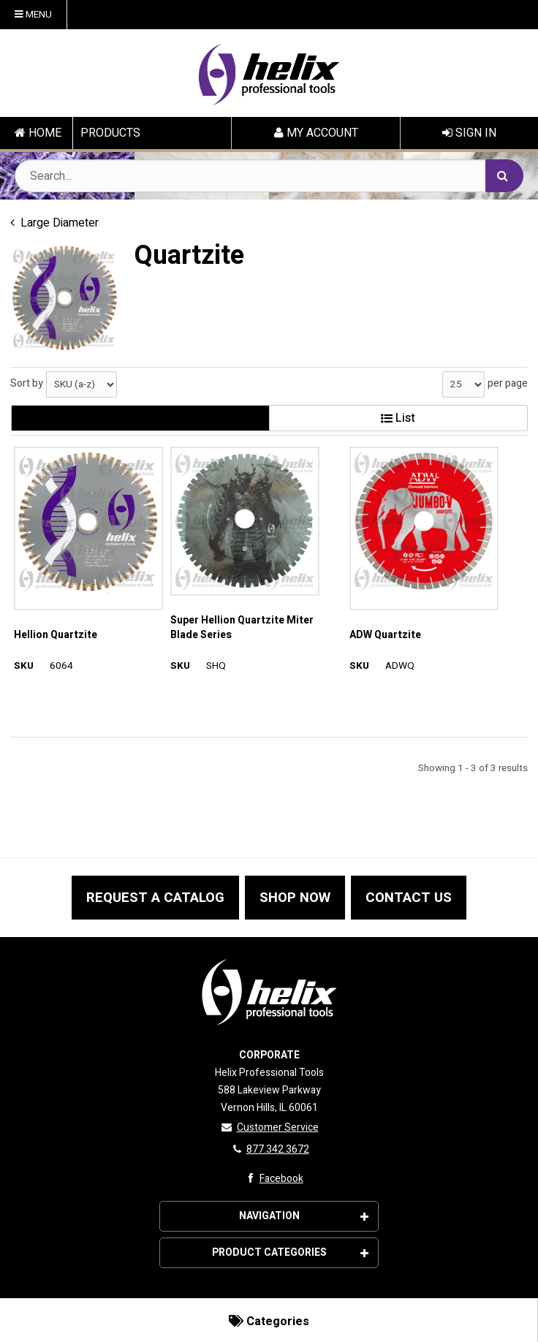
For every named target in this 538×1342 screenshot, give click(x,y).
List (398, 418)
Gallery (140, 418)
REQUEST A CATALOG (155, 897)
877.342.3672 (269, 1149)
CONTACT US (408, 897)
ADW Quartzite (385, 635)
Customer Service (269, 1127)
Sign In (469, 133)
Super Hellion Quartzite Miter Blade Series (242, 627)
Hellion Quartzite (55, 635)
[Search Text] (269, 175)
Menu (33, 14)
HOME (38, 133)
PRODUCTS (110, 133)
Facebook (272, 1178)
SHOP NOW (294, 897)
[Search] (504, 175)
